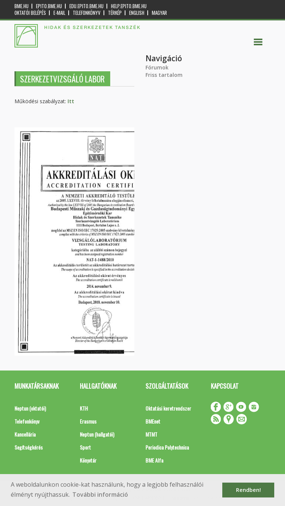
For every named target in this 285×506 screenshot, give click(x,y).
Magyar (159, 12)
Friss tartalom (164, 74)
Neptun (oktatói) (30, 408)
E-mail (59, 12)
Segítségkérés (28, 447)
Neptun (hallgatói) (97, 434)
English (136, 12)
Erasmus (88, 421)
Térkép (115, 12)
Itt (71, 101)
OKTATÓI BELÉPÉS (30, 12)
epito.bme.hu (49, 6)
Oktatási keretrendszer (168, 408)
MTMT (151, 434)
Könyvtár (88, 460)
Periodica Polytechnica (167, 447)
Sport (85, 447)
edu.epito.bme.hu (86, 6)
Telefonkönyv (87, 12)
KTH (84, 408)
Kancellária (25, 434)
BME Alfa (154, 460)
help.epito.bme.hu (129, 6)
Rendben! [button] (248, 489)
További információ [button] (100, 494)
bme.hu (21, 6)
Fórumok (156, 67)
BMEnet (152, 421)
